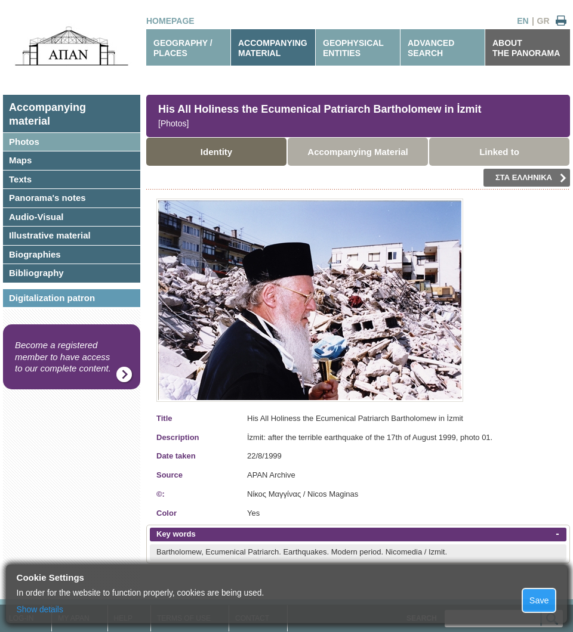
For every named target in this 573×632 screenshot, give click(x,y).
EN (522, 21)
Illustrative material (50, 235)
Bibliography (36, 273)
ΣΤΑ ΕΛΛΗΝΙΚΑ (530, 177)
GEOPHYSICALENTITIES (353, 48)
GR (543, 21)
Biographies (35, 254)
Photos (24, 142)
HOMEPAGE (170, 21)
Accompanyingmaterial (47, 114)
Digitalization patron (52, 298)
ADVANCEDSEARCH (431, 48)
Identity (216, 152)
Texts (20, 179)
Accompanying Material (357, 152)
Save (539, 600)
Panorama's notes (47, 198)
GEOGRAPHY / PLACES (182, 48)
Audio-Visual (36, 217)
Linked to (499, 152)
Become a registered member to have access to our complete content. (63, 356)
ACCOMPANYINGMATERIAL (272, 48)
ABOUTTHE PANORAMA (526, 48)
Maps (20, 160)
